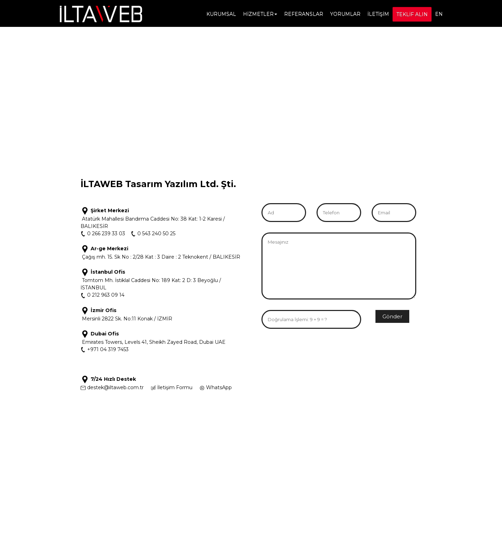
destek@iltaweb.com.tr (115, 387)
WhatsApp (219, 387)
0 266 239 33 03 (105, 233)
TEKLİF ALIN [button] (412, 14)
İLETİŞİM (378, 14)
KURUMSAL (221, 14)
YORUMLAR (345, 14)
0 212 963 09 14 (105, 295)
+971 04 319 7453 (107, 349)
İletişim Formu (174, 387)
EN (439, 14)
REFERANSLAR (303, 14)
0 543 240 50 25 (156, 233)
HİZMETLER (260, 14)
